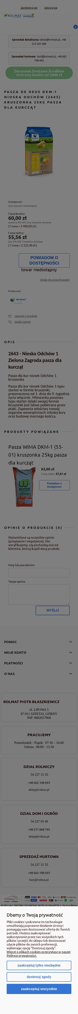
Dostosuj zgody (39, 977)
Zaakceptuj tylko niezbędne (38, 965)
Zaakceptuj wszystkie (39, 989)
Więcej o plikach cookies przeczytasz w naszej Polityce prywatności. (39, 953)
